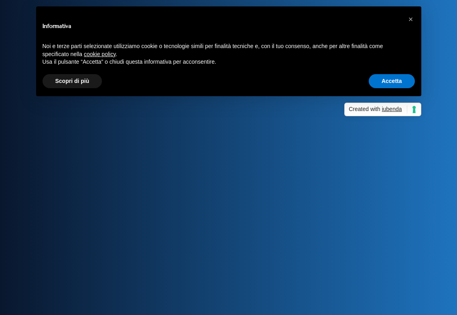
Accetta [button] (392, 81)
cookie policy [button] (100, 54)
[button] (410, 19)
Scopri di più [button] (72, 81)
